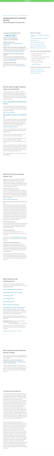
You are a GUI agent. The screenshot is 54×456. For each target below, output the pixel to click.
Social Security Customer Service (37, 69)
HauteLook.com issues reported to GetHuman (12, 331)
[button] (53, 1)
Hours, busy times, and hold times (37, 44)
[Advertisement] (15, 76)
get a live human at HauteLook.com (14, 51)
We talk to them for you (7, 43)
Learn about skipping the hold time (10, 126)
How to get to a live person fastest (37, 42)
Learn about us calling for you (9, 112)
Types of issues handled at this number (38, 46)
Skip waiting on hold (18, 43)
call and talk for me (16, 237)
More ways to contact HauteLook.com (38, 47)
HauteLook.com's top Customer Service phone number (40, 36)
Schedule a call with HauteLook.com (10, 199)
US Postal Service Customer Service (38, 71)
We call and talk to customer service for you (39, 38)
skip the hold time (21, 65)
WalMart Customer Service (36, 73)
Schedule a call (6, 45)
